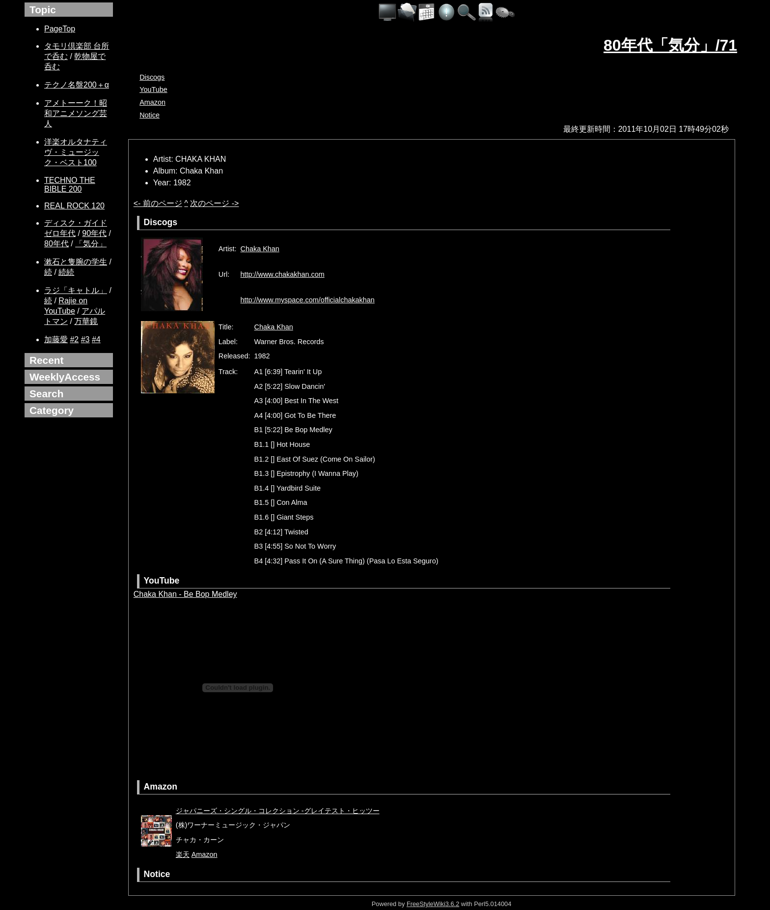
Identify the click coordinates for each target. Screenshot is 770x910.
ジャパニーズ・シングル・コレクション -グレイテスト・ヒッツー (278, 811)
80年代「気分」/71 (670, 45)
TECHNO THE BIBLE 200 (69, 184)
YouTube (153, 89)
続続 (66, 272)
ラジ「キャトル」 (75, 290)
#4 (96, 339)
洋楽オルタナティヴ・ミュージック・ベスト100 (75, 152)
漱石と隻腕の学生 (75, 262)
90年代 (94, 233)
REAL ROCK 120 (74, 206)
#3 (85, 339)
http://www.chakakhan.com (283, 274)
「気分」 (91, 243)
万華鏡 (86, 321)
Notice (149, 115)
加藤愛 (56, 339)
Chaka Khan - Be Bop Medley (185, 594)
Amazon (152, 102)
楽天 (183, 854)
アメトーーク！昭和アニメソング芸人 (75, 113)
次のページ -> (214, 203)
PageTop (59, 29)
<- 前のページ (158, 203)
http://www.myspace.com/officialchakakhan (308, 300)
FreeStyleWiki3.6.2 (433, 904)
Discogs (152, 77)
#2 (74, 339)
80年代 (56, 243)
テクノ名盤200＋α (76, 85)
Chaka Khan (260, 249)
